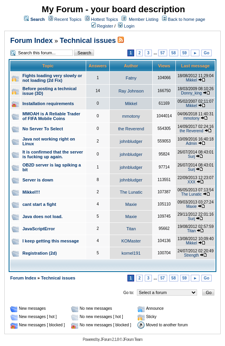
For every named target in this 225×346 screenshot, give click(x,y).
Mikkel (191, 80)
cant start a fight (39, 204)
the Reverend (131, 128)
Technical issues (88, 40)
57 (162, 53)
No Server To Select (42, 128)
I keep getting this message (50, 241)
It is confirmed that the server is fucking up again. (52, 154)
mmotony (131, 116)
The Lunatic (131, 192)
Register (102, 26)
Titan (131, 228)
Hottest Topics (104, 19)
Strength (191, 255)
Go (206, 53)
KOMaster (131, 241)
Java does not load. (42, 216)
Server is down (37, 180)
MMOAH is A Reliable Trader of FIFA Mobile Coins (51, 116)
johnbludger (131, 141)
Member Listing (143, 19)
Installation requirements (48, 103)
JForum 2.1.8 (109, 339)
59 (185, 53)
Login (126, 26)
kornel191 (131, 253)
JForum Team (132, 339)
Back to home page (186, 19)
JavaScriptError (38, 228)
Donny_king (191, 93)
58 (174, 53)
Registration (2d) (39, 253)
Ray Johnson (131, 91)
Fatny (130, 78)
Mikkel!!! (31, 192)
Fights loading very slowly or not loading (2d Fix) (52, 78)
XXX (191, 182)
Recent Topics (67, 19)
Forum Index (31, 40)
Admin (191, 143)
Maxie (131, 204)
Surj (191, 156)
